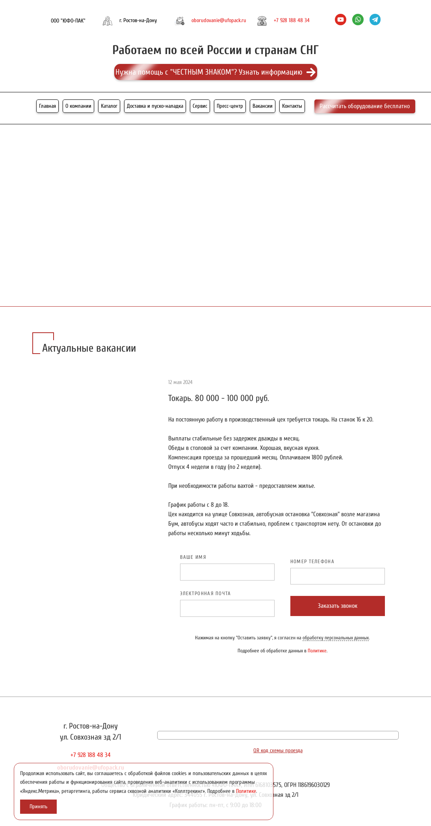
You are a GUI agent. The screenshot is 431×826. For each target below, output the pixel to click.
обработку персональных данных (336, 638)
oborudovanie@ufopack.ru (218, 20)
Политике (317, 651)
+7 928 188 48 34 (292, 20)
